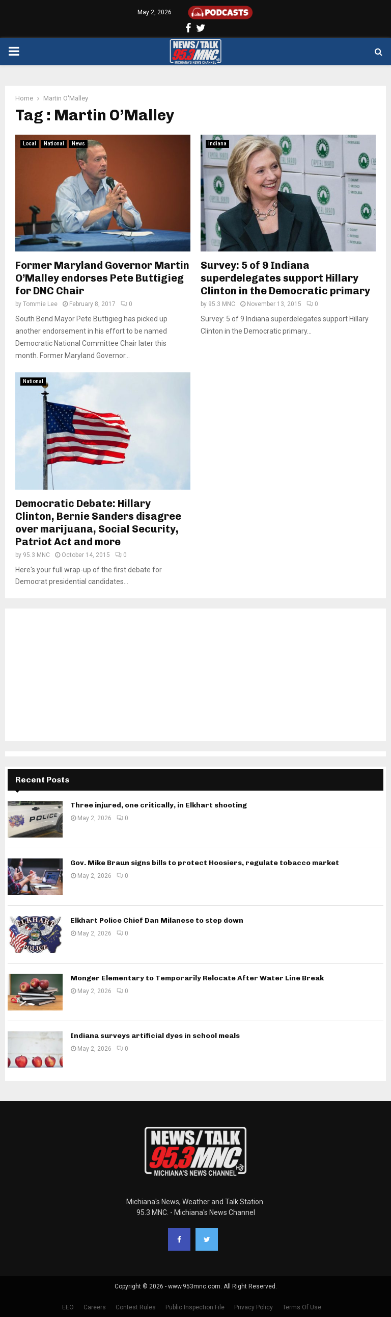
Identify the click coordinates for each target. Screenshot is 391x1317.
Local (29, 143)
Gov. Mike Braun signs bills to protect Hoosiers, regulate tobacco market (204, 862)
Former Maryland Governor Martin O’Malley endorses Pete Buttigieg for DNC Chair (102, 278)
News (78, 143)
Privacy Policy (253, 1307)
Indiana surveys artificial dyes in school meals (155, 1035)
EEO (68, 1307)
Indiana (217, 143)
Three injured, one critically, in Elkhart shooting (158, 805)
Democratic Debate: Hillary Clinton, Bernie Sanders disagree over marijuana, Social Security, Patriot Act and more (98, 522)
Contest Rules (136, 1307)
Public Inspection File (195, 1307)
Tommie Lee (40, 304)
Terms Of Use (302, 1307)
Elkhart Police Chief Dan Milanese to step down (156, 920)
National (54, 143)
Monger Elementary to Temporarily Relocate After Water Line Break (197, 978)
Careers (94, 1307)
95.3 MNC (221, 304)
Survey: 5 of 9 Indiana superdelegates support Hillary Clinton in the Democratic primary (285, 278)
